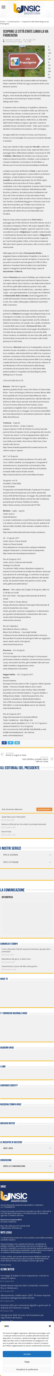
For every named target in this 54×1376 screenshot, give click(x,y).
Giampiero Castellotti (13, 40)
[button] (49, 1326)
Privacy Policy (6, 1265)
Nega (27, 1362)
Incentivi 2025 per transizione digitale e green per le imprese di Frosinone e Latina (26, 1306)
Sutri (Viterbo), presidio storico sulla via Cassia (34, 759)
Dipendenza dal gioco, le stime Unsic (16, 959)
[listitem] (37, 917)
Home (2, 22)
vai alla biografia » (44, 809)
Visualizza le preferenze (27, 1369)
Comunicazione (13, 22)
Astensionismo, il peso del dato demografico (19, 966)
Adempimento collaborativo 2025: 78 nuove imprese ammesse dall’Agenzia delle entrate (25, 1296)
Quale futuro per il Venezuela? (14, 817)
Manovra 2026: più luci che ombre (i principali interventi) (24, 824)
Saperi (20, 42)
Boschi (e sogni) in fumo (20, 754)
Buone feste (6, 832)
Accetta (26, 1354)
